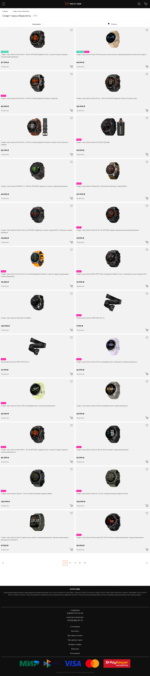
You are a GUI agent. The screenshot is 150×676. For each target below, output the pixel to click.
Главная (5, 11)
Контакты (75, 631)
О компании (75, 627)
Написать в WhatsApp (75, 617)
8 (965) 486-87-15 (75, 620)
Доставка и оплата (75, 635)
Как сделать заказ (75, 640)
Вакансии (75, 649)
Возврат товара (75, 644)
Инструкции (75, 653)
